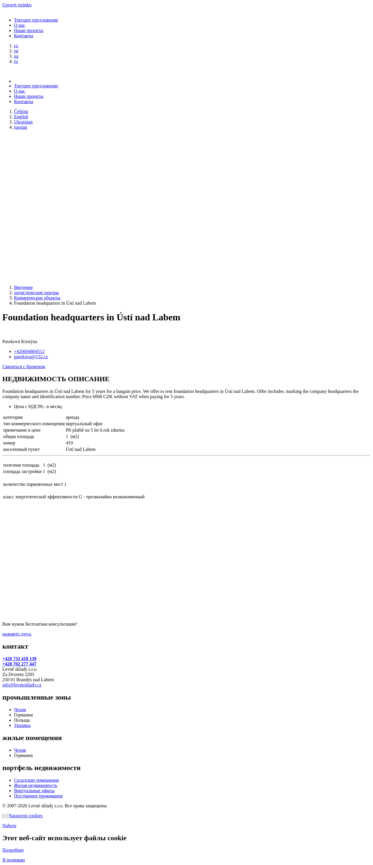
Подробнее (13, 850)
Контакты (23, 35)
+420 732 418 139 (19, 658)
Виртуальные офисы (34, 790)
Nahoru (9, 825)
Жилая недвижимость (35, 785)
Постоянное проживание (38, 795)
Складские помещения (36, 780)
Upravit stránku (16, 4)
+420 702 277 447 (19, 663)
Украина (22, 725)
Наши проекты (28, 30)
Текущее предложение (36, 19)
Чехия (20, 709)
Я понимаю (13, 859)
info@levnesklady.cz (21, 684)
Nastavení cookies (26, 815)
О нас (19, 25)
